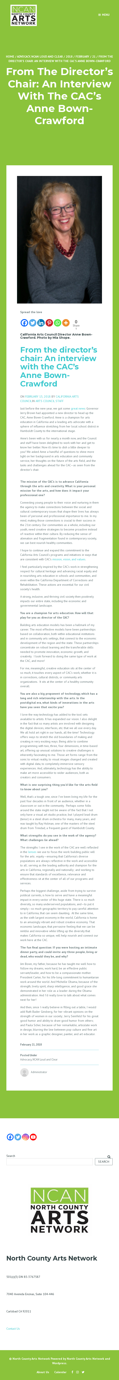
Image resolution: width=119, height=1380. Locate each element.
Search (10, 1156)
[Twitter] (32, 321)
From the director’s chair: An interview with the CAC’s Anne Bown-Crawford (58, 366)
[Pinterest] (49, 321)
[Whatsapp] (57, 321)
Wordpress (59, 1363)
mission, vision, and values (68, 559)
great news (78, 408)
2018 (69, 56)
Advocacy (23, 56)
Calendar (60, 1372)
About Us (43, 1372)
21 (94, 56)
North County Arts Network (31, 1359)
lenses (32, 852)
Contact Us (13, 1329)
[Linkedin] (41, 321)
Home (10, 56)
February (82, 56)
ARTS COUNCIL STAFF (50, 401)
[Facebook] (24, 321)
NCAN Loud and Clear (47, 56)
